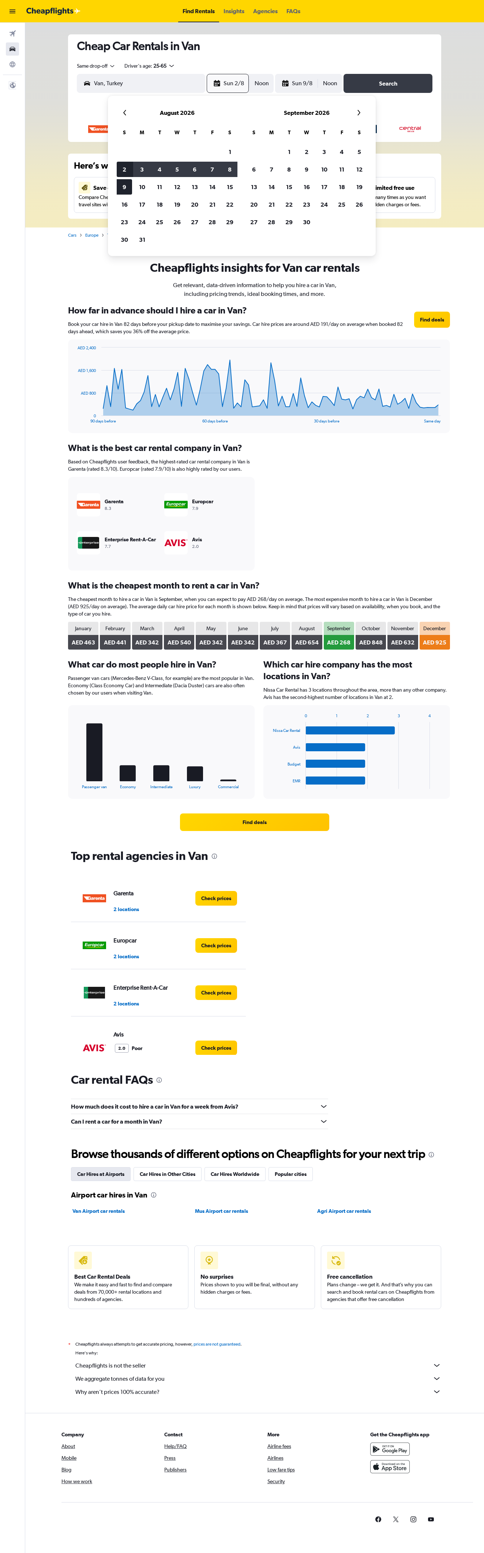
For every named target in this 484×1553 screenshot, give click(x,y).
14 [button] (212, 187)
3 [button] (142, 169)
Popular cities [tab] (291, 1174)
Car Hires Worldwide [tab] (235, 1174)
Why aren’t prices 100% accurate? (258, 1391)
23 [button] (124, 222)
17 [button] (142, 204)
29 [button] (229, 222)
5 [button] (177, 169)
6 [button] (194, 169)
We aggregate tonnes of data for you (258, 1378)
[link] (432, 320)
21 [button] (212, 204)
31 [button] (142, 239)
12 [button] (177, 187)
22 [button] (229, 204)
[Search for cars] (12, 49)
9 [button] (124, 187)
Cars (72, 235)
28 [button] (212, 222)
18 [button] (160, 204)
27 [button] (194, 222)
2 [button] (124, 169)
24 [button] (142, 222)
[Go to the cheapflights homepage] (53, 11)
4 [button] (159, 169)
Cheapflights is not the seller (258, 1365)
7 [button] (212, 169)
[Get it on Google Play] (390, 1449)
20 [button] (194, 204)
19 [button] (177, 204)
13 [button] (195, 187)
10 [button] (142, 187)
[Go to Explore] (12, 64)
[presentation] (214, 856)
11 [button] (159, 187)
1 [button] (230, 151)
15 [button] (230, 187)
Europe (91, 235)
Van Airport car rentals (98, 1211)
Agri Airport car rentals (344, 1211)
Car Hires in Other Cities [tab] (167, 1174)
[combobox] (96, 65)
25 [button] (159, 222)
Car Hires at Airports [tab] (100, 1174)
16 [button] (124, 204)
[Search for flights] (12, 33)
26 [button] (177, 222)
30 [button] (124, 239)
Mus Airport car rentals (221, 1211)
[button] (12, 11)
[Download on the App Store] (390, 1466)
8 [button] (230, 169)
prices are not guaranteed (217, 1344)
